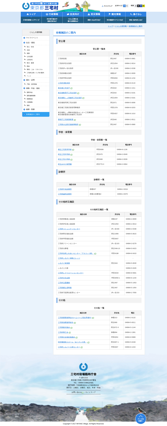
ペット (29, 76)
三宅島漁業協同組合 (67, 322)
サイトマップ (90, 392)
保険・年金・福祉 (33, 88)
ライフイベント (32, 38)
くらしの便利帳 (121, 26)
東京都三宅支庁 (65, 88)
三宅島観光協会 (65, 327)
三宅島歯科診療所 (65, 194)
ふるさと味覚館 (64, 263)
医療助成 (30, 99)
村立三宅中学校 (65, 154)
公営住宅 (30, 59)
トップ (110, 26)
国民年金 (30, 92)
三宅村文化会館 (64, 278)
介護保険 (30, 102)
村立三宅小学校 (65, 159)
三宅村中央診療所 (65, 189)
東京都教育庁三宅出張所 (68, 93)
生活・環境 (30, 43)
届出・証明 (30, 80)
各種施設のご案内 (135, 26)
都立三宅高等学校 (66, 149)
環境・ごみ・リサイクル (35, 69)
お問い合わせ (78, 392)
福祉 (28, 105)
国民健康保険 (31, 95)
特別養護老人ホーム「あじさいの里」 (73, 342)
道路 (28, 53)
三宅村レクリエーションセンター (71, 273)
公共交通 (30, 56)
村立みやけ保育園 (65, 164)
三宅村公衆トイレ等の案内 (35, 72)
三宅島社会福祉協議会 (67, 337)
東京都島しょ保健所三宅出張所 (71, 98)
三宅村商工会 (64, 332)
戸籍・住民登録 (32, 84)
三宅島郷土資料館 (65, 288)
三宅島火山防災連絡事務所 (69, 124)
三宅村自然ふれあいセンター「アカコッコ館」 (77, 253)
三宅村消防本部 (64, 83)
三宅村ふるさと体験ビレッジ (69, 258)
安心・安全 (30, 47)
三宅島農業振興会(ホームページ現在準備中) (76, 318)
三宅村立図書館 (64, 283)
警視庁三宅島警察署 (67, 119)
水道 (28, 50)
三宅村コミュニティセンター (69, 229)
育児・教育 (30, 63)
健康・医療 (30, 109)
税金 (28, 66)
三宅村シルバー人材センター (70, 347)
